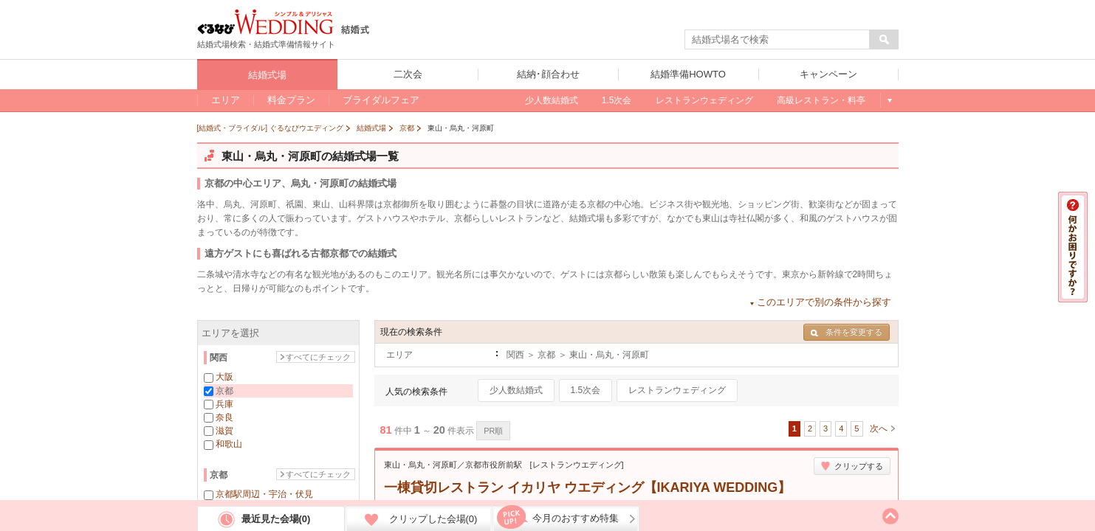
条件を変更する (846, 332)
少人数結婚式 (516, 390)
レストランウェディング (677, 390)
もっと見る (889, 100)
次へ (879, 428)
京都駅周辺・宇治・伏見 (264, 494)
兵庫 (224, 404)
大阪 (224, 377)
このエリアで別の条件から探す (824, 302)
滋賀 (224, 431)
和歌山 (229, 444)
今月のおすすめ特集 (575, 518)
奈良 (224, 417)
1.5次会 (586, 390)
